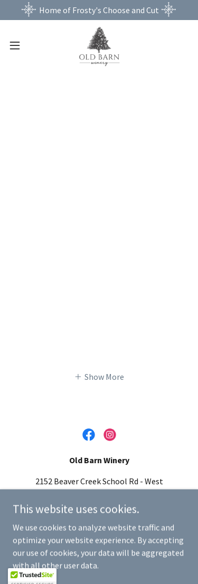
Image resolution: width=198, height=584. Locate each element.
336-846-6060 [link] (99, 515)
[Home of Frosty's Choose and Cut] (99, 10)
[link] (99, 45)
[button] (18, 45)
